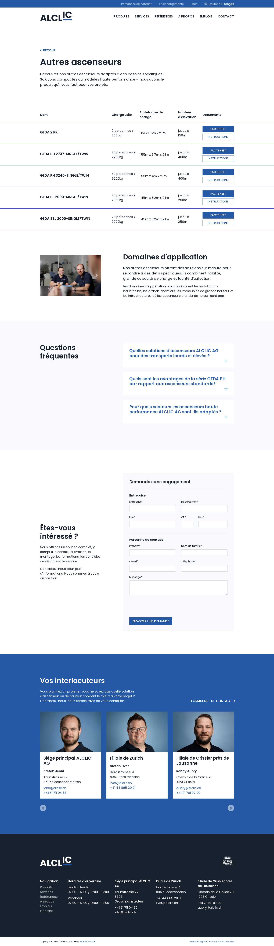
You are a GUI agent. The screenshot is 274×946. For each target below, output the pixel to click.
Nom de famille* (191, 546)
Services (142, 16)
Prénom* (134, 546)
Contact (226, 16)
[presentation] (155, 608)
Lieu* (201, 517)
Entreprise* (136, 501)
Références (163, 16)
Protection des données (221, 941)
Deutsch (214, 4)
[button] (44, 275)
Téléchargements (171, 4)
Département (189, 501)
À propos (186, 16)
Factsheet (218, 129)
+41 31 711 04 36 (55, 793)
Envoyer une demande (150, 621)
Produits (121, 16)
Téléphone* (188, 561)
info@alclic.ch (125, 912)
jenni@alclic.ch (55, 788)
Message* (135, 577)
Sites (194, 4)
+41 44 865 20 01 (122, 787)
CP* (183, 517)
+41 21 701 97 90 (188, 793)
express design (88, 941)
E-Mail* (133, 561)
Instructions (218, 137)
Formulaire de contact (211, 701)
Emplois (206, 16)
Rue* (132, 517)
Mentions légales (198, 941)
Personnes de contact (136, 4)
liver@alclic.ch (121, 783)
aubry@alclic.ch (188, 788)
